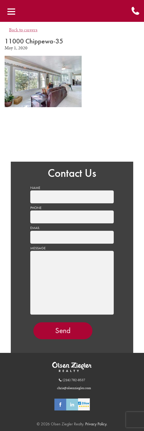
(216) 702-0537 (74, 379)
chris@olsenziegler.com (74, 387)
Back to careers (23, 30)
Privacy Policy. (95, 424)
